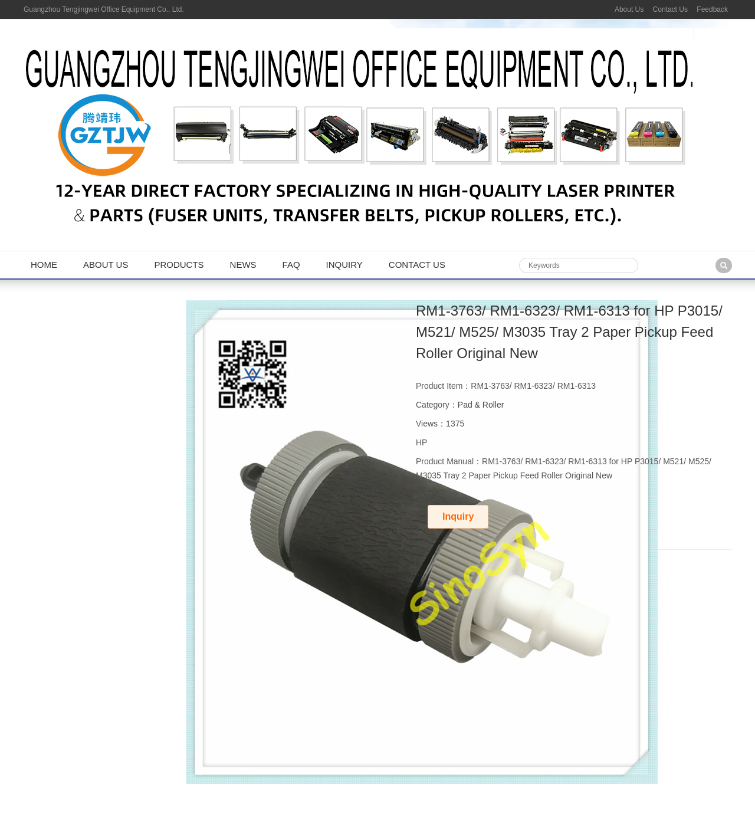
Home (44, 265)
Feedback (712, 9)
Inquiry (344, 265)
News (243, 265)
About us (105, 265)
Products (178, 265)
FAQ (291, 265)
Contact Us (670, 9)
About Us (629, 9)
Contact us (417, 265)
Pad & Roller (481, 404)
